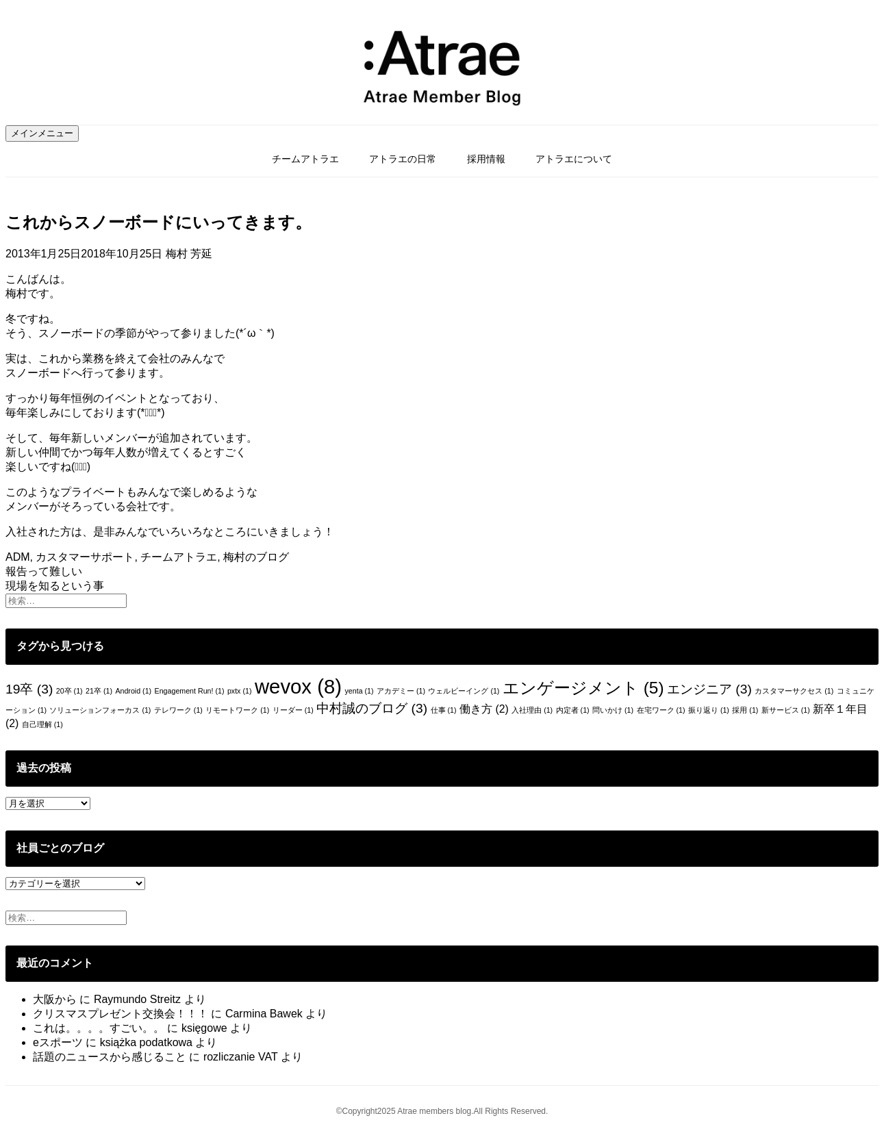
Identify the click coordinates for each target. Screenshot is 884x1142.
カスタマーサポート (85, 557)
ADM (17, 557)
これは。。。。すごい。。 (98, 1028)
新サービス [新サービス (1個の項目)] (785, 710)
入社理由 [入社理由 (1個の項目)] (532, 710)
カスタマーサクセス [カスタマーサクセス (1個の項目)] (794, 691)
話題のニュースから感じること (109, 1057)
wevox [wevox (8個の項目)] (298, 686)
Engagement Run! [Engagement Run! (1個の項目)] (190, 691)
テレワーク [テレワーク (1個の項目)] (178, 710)
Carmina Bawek (264, 1013)
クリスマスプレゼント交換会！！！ (120, 1013)
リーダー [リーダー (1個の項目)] (293, 710)
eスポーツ (58, 1042)
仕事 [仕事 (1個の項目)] (444, 710)
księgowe (204, 1028)
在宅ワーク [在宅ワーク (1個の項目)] (661, 710)
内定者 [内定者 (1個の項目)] (573, 710)
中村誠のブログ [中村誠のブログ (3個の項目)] (371, 708)
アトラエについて (573, 158)
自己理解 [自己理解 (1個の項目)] (42, 724)
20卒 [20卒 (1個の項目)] (69, 691)
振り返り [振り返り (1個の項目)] (708, 710)
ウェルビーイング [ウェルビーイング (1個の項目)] (463, 691)
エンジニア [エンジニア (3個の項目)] (709, 689)
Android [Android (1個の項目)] (133, 691)
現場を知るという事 (54, 586)
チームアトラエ (305, 158)
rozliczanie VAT (240, 1057)
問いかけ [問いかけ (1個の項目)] (612, 710)
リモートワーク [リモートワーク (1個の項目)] (237, 710)
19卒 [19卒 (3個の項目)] (29, 689)
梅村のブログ (256, 557)
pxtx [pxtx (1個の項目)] (239, 691)
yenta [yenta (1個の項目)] (358, 691)
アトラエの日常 (402, 158)
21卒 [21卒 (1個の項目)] (99, 691)
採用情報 (486, 158)
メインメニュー (42, 133)
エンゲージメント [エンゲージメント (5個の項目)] (583, 687)
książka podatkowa (146, 1042)
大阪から (55, 999)
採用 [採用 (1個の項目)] (745, 710)
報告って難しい (43, 571)
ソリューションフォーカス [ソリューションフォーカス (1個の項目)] (100, 710)
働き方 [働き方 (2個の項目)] (484, 709)
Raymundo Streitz (137, 999)
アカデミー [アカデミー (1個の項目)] (401, 691)
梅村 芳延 (189, 253)
